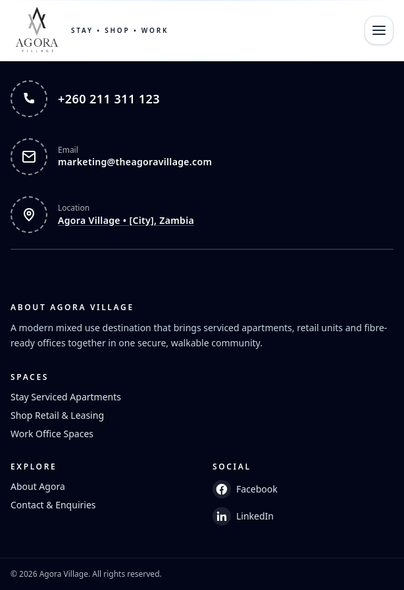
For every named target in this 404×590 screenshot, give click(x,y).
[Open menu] (379, 30)
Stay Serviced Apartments (66, 396)
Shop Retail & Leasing (57, 415)
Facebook (245, 489)
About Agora (38, 486)
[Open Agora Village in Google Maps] (202, 214)
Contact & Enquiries (53, 504)
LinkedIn (243, 516)
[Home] (89, 30)
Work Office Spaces (52, 433)
